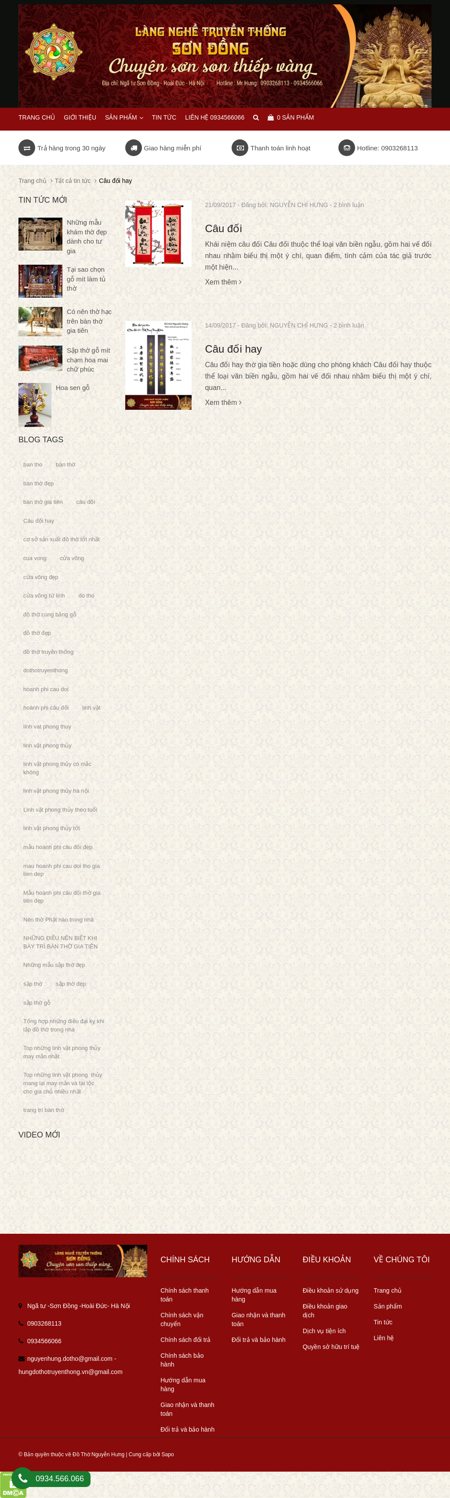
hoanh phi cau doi (46, 689)
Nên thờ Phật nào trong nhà (58, 919)
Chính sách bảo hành (181, 1360)
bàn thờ (65, 464)
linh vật (91, 707)
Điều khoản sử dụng (331, 1290)
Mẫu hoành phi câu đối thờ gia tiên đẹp (62, 896)
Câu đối (223, 228)
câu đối (85, 502)
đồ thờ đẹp (37, 633)
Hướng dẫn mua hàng (182, 1384)
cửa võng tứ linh (44, 595)
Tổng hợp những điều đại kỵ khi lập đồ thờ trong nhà (63, 1025)
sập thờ (32, 983)
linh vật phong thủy (47, 745)
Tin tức (164, 117)
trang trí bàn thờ (43, 1110)
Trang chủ (388, 1290)
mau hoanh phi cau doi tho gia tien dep (61, 870)
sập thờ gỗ (37, 1002)
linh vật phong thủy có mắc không (57, 768)
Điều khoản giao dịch (325, 1311)
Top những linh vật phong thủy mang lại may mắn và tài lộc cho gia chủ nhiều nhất (62, 1083)
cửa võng (72, 558)
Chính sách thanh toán (184, 1295)
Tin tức (383, 1322)
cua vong (35, 558)
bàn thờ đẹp (38, 483)
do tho (86, 595)
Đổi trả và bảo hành (187, 1429)
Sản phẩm (124, 117)
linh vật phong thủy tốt (51, 828)
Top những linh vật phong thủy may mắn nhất (62, 1052)
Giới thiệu (80, 117)
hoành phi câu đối (46, 707)
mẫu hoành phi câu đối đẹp (57, 847)
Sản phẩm (388, 1306)
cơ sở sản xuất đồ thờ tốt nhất (61, 539)
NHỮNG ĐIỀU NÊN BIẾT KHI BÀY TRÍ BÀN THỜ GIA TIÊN (60, 942)
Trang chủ (36, 117)
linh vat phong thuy (47, 726)
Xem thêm (223, 282)
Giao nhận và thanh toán (187, 1409)
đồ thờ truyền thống (48, 652)
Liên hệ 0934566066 (214, 117)
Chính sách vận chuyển (181, 1319)
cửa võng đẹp (40, 577)
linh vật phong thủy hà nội (56, 790)
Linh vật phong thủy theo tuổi (60, 809)
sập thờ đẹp (71, 983)
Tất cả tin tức (73, 180)
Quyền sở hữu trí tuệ (331, 1346)
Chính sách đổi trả (185, 1339)
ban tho (32, 464)
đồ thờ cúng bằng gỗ (49, 614)
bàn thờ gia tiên (43, 502)
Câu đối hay (233, 349)
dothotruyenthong (45, 670)
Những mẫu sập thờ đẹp (54, 965)
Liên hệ (384, 1337)
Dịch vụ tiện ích (324, 1330)
